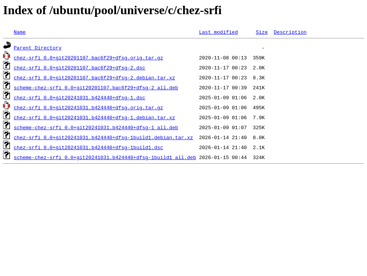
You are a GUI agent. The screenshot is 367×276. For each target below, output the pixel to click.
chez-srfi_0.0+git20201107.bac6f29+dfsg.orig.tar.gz (88, 57)
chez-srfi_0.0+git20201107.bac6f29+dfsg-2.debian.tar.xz (94, 77)
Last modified (218, 31)
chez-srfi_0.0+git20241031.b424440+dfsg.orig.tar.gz (88, 107)
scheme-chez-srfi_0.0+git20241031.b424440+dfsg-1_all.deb (96, 127)
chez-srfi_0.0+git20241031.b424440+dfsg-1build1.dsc (88, 147)
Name (20, 31)
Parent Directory (38, 47)
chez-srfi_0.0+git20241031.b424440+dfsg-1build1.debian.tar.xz (103, 137)
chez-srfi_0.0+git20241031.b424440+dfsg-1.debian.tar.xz (94, 117)
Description (290, 31)
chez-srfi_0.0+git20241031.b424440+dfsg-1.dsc (79, 97)
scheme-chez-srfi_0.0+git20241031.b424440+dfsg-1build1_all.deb (105, 157)
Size (262, 31)
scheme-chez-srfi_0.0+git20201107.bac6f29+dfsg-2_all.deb (96, 87)
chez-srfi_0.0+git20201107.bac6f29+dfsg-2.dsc (79, 67)
